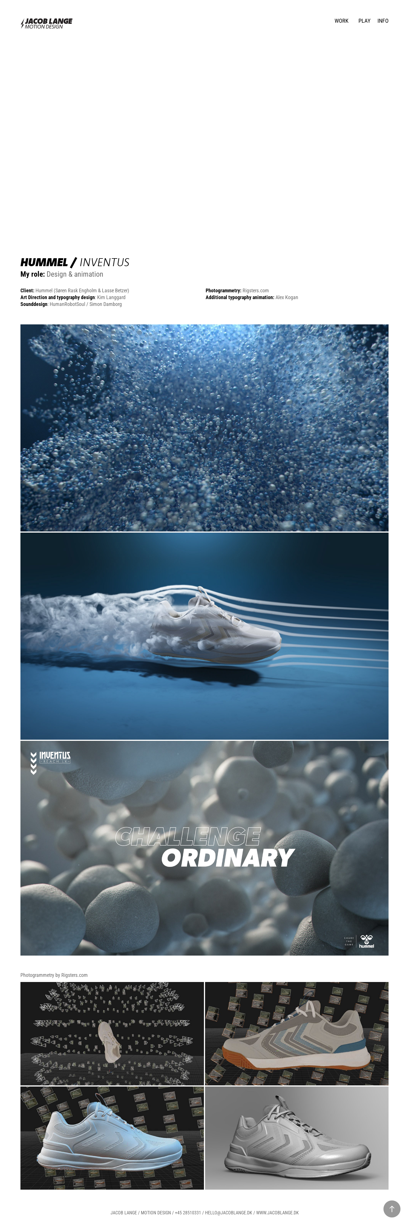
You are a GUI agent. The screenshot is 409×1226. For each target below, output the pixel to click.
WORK (342, 20)
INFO (383, 20)
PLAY (364, 20)
